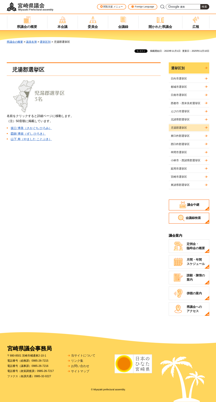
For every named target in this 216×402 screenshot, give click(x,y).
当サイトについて (83, 355)
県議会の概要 (15, 41)
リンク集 (77, 360)
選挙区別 (45, 41)
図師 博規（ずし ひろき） (28, 133)
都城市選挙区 (179, 86)
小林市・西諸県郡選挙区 (185, 160)
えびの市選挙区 (180, 111)
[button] (111, 6)
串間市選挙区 (179, 152)
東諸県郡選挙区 (180, 184)
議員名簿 (31, 41)
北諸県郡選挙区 (180, 119)
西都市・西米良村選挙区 (185, 103)
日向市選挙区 (179, 78)
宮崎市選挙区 (179, 176)
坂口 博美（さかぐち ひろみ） (31, 128)
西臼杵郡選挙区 (180, 144)
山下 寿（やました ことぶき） (31, 139)
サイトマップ (80, 371)
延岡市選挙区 (179, 168)
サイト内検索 (162, 6)
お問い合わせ (80, 366)
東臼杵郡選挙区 (180, 135)
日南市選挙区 (179, 94)
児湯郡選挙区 (179, 127)
